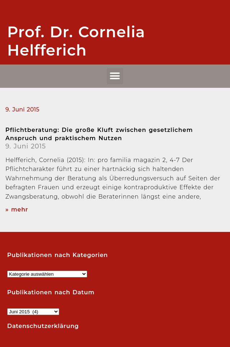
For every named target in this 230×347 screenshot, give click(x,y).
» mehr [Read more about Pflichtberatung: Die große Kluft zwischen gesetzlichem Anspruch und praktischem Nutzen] (16, 209)
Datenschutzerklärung (43, 326)
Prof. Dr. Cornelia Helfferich (76, 41)
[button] (115, 76)
